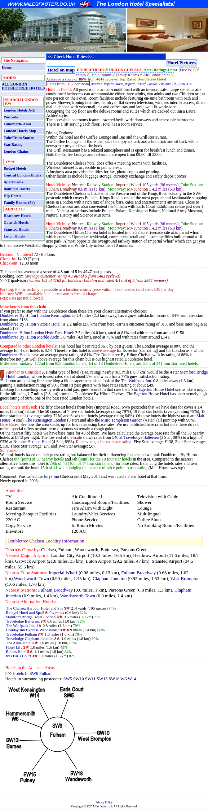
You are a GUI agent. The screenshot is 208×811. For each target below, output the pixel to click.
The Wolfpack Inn (136, 381)
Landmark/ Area (17, 124)
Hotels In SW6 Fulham (33, 673)
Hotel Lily (14, 647)
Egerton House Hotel (156, 389)
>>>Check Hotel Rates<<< (70, 56)
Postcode (11, 117)
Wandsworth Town (31, 578)
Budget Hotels (15, 168)
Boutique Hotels (17, 189)
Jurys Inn (51, 476)
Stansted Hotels (16, 229)
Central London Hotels (22, 175)
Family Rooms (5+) (19, 203)
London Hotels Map (20, 131)
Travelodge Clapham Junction (29, 638)
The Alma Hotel (18, 643)
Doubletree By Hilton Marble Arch (29, 337)
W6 (123, 678)
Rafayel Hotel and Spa (23, 612)
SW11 (90, 678)
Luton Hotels (14, 236)
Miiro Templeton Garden (121, 420)
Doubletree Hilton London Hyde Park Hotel (36, 333)
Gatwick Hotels (16, 222)
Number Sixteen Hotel (32, 442)
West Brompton (184, 578)
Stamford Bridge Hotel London (31, 617)
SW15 (102, 678)
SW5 (67, 678)
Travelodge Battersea (141, 437)
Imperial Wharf (63, 572)
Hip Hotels (12, 196)
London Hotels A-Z (19, 110)
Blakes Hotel (16, 651)
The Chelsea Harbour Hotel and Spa (34, 608)
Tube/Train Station (19, 138)
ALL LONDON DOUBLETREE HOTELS (23, 86)
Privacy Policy (104, 802)
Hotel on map (61, 70)
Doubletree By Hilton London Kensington (35, 315)
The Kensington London (46, 420)
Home (7, 67)
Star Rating (13, 145)
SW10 (78, 678)
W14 (132, 678)
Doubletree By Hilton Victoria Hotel (30, 324)
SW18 (114, 678)
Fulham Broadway (138, 572)
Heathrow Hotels (17, 216)
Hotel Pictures (181, 62)
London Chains (16, 151)
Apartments (13, 182)
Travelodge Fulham (21, 634)
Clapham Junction (110, 578)
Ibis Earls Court (18, 656)
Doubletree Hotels (15, 355)
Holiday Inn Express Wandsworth (32, 630)
